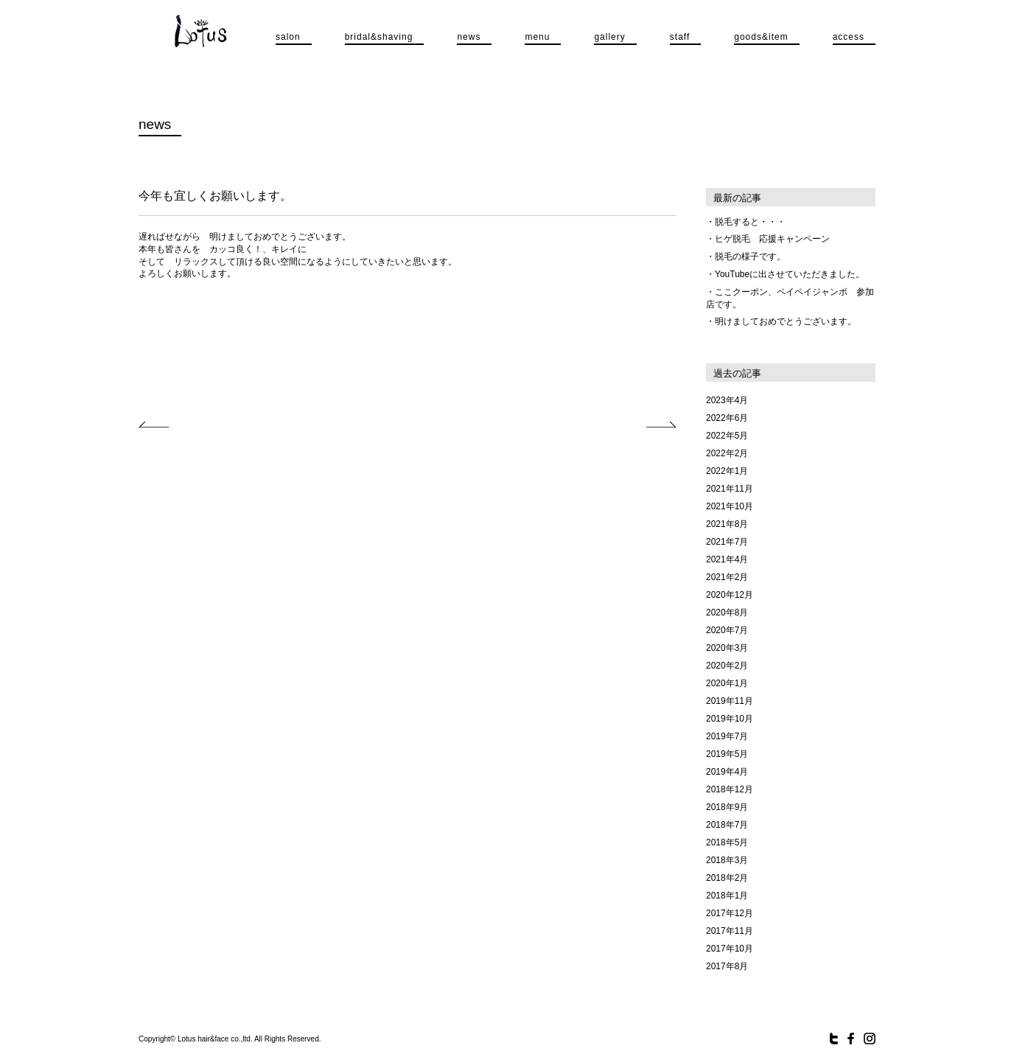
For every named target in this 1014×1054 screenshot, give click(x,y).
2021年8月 (727, 524)
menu (537, 37)
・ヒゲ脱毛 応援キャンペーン (768, 239)
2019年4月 (727, 772)
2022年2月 (727, 453)
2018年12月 (729, 789)
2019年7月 (727, 736)
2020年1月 (727, 683)
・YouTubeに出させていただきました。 (785, 274)
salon (288, 37)
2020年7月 (727, 630)
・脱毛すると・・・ (746, 222)
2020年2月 (727, 665)
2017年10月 (729, 948)
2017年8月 (727, 966)
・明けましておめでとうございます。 (781, 321)
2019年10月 (729, 718)
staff (680, 37)
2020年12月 (729, 595)
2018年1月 (727, 895)
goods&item (761, 37)
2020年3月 (727, 648)
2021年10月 (729, 506)
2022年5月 (727, 435)
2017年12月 (729, 913)
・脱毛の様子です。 (746, 256)
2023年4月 (727, 400)
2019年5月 (727, 754)
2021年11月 (729, 489)
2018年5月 (727, 842)
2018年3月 (727, 860)
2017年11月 (729, 931)
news (468, 37)
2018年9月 (727, 807)
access (848, 37)
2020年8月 (727, 612)
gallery (609, 37)
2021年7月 (727, 542)
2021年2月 (727, 577)
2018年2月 (727, 878)
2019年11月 (729, 701)
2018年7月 (727, 825)
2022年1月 (727, 471)
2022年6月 (727, 418)
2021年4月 (727, 559)
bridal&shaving (379, 37)
